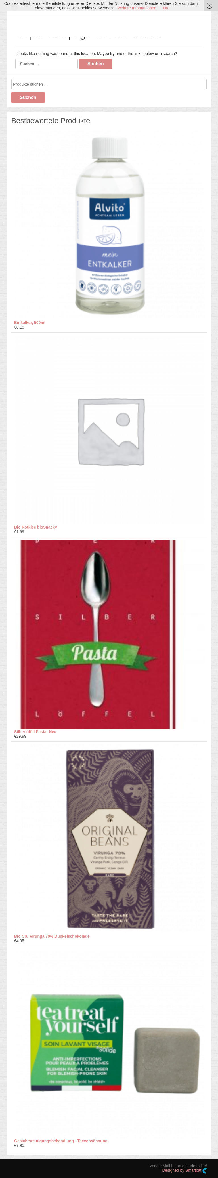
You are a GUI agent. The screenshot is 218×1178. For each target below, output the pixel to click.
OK (166, 8)
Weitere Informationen (136, 8)
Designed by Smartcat (184, 1171)
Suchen (28, 97)
